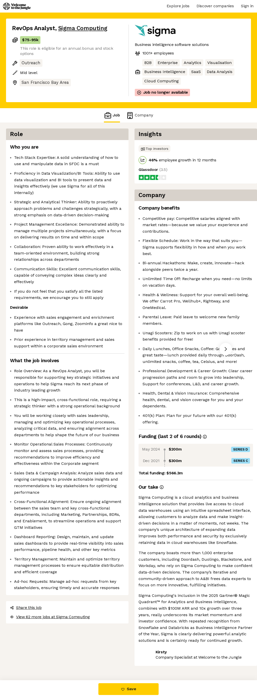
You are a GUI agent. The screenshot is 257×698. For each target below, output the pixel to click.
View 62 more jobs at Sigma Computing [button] (50, 616)
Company (139, 115)
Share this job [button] (26, 607)
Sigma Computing (82, 28)
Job (112, 115)
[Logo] (17, 6)
